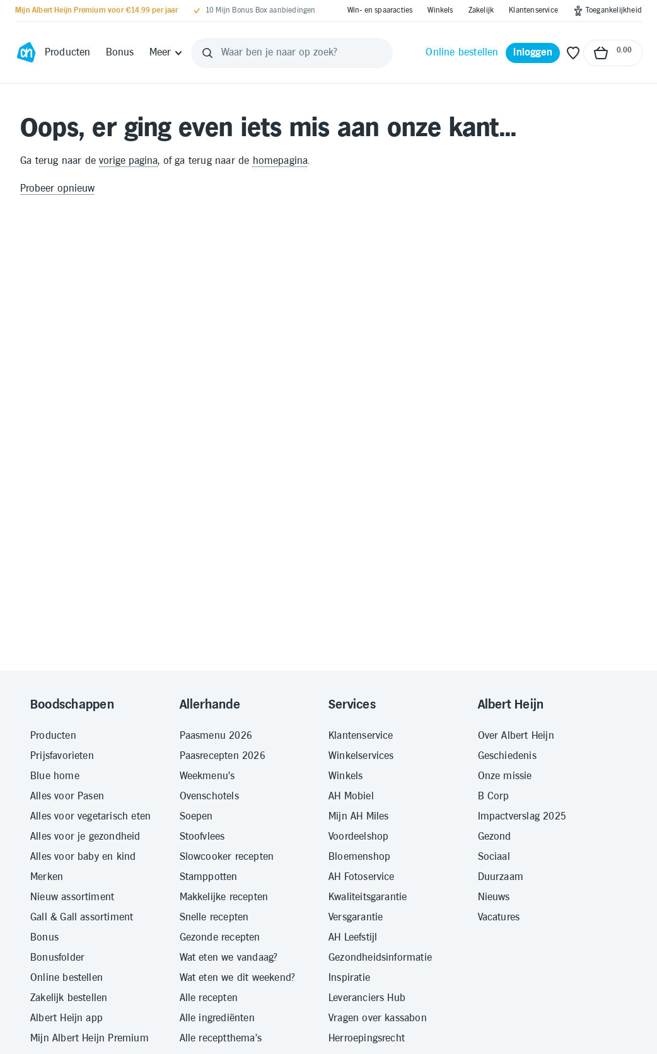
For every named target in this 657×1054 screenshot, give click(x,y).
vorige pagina (128, 161)
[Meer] (167, 53)
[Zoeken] (207, 53)
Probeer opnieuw (57, 189)
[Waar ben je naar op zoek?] (292, 53)
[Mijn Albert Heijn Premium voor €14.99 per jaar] (96, 10)
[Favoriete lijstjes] (573, 53)
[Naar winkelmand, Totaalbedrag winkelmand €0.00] (613, 53)
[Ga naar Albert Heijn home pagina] (26, 53)
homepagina (280, 161)
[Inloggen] (533, 53)
